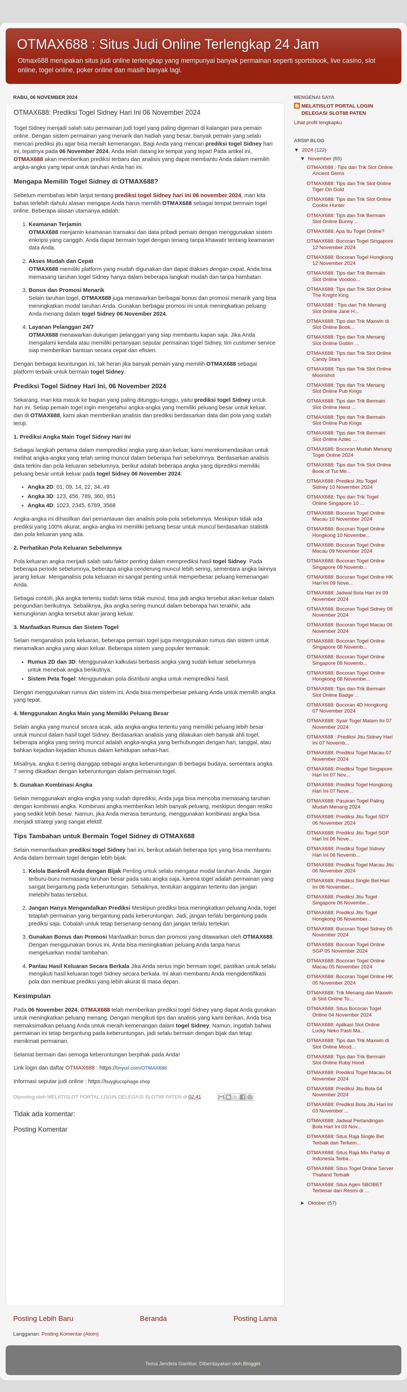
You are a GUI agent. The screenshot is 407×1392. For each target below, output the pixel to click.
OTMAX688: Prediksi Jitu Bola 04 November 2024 (344, 1091)
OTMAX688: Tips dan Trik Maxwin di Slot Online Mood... (348, 1043)
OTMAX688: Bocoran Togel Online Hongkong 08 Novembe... (346, 676)
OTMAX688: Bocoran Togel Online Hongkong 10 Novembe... (346, 532)
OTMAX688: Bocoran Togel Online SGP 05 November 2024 (346, 947)
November (320, 158)
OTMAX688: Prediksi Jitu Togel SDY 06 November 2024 (348, 819)
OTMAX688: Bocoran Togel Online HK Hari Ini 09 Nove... (350, 580)
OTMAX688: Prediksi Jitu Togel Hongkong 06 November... (342, 915)
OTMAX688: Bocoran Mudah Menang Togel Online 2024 (349, 452)
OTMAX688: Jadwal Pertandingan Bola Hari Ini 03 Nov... (345, 1123)
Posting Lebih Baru (43, 1318)
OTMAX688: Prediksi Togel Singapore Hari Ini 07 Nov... (349, 772)
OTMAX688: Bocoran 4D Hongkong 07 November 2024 (347, 708)
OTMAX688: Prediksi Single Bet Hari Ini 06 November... (348, 883)
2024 (308, 150)
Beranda (153, 1318)
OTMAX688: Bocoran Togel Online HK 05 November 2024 (350, 979)
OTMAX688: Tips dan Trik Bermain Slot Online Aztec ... (346, 436)
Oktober (317, 1203)
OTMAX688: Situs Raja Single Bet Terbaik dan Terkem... (345, 1139)
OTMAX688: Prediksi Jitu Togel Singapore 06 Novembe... (342, 900)
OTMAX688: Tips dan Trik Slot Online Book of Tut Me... (349, 468)
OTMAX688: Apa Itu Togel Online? (345, 231)
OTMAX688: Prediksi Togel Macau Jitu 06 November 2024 (350, 868)
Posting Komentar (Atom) (70, 1334)
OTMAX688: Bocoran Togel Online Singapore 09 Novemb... (346, 564)
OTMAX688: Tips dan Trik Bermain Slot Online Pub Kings (346, 420)
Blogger (251, 1363)
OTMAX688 (28, 159)
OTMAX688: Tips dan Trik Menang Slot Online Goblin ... (346, 340)
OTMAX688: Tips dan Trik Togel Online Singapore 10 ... (342, 500)
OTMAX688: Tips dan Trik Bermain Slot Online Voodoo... (346, 276)
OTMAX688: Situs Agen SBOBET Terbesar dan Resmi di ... (345, 1187)
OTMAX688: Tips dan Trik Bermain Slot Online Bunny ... (346, 218)
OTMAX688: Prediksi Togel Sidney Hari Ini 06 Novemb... (346, 851)
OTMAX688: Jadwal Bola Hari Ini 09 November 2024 (347, 596)
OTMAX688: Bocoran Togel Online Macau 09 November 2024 (346, 548)
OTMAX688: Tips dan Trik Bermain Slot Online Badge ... (346, 692)
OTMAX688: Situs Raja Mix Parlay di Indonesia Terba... (348, 1155)
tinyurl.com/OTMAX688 (141, 1068)
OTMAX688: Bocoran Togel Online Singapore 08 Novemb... (346, 644)
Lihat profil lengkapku (318, 122)
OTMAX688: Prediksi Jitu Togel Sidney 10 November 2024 (342, 484)
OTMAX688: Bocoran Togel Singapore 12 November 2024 (350, 244)
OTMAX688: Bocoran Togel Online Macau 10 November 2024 (346, 516)
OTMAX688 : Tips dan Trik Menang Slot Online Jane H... (346, 308)
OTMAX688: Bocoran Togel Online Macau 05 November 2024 (346, 964)
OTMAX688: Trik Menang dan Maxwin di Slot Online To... (350, 995)
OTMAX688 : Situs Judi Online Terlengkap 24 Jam (168, 44)
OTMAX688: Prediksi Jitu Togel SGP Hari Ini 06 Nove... (348, 836)
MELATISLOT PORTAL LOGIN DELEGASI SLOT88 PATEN (337, 109)
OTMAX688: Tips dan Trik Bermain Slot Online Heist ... (346, 404)
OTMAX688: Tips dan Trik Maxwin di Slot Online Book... (348, 324)
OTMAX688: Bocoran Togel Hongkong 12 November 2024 (350, 260)
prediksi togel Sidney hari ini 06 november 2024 (178, 195)
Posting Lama (255, 1318)
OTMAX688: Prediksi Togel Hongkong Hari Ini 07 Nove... (349, 787)
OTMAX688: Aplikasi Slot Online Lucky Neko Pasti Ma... (343, 1027)
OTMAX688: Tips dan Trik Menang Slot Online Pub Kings (346, 388)
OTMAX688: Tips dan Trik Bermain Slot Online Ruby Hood (346, 1059)
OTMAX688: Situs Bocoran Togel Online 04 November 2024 (344, 1011)
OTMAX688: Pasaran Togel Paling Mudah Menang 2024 (345, 804)
